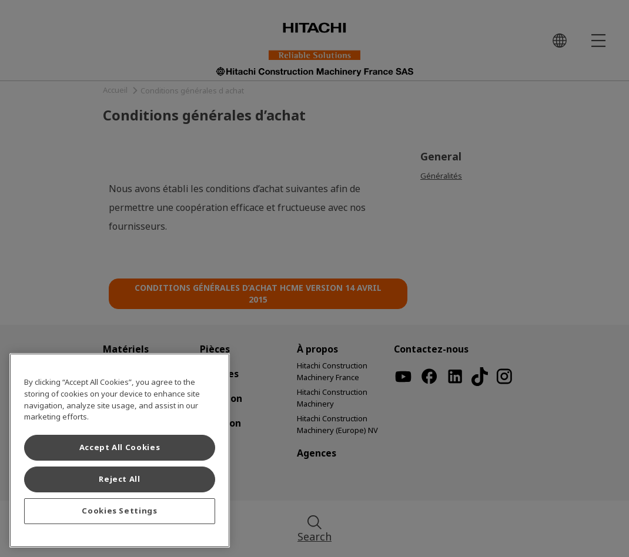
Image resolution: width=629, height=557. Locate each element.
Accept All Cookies (119, 447)
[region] (119, 450)
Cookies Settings (120, 510)
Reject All (119, 479)
